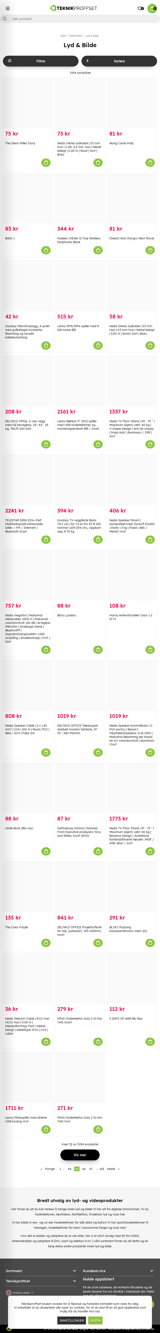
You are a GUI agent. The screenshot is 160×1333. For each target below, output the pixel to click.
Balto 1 (10, 238)
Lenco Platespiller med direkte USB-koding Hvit (26, 1119)
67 (90, 1169)
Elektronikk (75, 35)
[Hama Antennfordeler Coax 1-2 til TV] (132, 575)
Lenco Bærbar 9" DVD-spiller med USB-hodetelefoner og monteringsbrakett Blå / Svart (78, 425)
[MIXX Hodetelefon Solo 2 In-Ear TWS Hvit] (80, 1077)
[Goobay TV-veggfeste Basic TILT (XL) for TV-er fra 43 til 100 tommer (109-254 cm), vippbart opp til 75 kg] (80, 480)
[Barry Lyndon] (80, 575)
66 (84, 1169)
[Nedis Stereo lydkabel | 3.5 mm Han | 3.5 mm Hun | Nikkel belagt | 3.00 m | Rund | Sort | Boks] (132, 286)
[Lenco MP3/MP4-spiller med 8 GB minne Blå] (80, 286)
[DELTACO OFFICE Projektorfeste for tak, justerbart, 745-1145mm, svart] (80, 887)
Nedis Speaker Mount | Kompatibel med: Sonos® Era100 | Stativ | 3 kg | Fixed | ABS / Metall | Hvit (132, 525)
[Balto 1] (28, 198)
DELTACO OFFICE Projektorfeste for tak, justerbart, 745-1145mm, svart (79, 931)
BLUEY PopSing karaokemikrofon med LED (128, 929)
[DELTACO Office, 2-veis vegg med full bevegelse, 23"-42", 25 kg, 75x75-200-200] (28, 381)
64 (69, 1169)
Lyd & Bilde (92, 35)
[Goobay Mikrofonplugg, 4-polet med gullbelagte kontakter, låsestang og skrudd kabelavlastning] (28, 286)
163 (102, 1169)
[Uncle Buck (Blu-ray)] (28, 788)
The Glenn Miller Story (20, 143)
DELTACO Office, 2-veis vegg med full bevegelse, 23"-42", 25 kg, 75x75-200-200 (26, 425)
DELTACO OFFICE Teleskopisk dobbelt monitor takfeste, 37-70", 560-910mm (77, 729)
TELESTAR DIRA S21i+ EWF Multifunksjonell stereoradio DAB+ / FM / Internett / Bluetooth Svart (24, 525)
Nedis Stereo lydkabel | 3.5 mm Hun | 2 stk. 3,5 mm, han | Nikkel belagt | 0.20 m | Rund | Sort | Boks (79, 148)
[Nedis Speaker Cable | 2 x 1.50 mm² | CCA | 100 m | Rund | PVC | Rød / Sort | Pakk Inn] (28, 685)
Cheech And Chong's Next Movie (131, 238)
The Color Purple (16, 927)
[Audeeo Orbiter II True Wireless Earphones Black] (80, 198)
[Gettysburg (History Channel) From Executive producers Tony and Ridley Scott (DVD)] (80, 788)
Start (63, 35)
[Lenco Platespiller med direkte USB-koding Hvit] (28, 1077)
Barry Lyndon (66, 615)
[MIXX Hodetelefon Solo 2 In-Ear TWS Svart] (80, 978)
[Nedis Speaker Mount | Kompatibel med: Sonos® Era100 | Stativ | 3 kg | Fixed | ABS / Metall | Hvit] (132, 480)
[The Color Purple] (28, 887)
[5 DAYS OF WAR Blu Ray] (132, 978)
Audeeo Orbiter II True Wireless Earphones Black (78, 240)
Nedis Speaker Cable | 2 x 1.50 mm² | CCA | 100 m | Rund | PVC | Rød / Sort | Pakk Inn (27, 729)
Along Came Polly (121, 143)
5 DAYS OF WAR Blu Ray (125, 1018)
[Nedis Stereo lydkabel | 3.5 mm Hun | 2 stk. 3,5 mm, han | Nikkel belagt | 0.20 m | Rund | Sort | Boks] (80, 103)
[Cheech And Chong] (132, 198)
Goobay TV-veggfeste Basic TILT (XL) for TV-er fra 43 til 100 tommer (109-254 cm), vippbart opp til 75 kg (79, 525)
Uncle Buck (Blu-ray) (19, 828)
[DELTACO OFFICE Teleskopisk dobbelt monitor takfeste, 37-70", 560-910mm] (80, 685)
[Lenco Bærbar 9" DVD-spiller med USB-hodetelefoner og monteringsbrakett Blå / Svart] (80, 381)
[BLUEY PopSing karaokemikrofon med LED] (132, 887)
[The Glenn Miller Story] (28, 103)
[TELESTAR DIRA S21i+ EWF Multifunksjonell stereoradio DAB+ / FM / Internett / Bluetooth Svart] (28, 480)
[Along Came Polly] (132, 103)
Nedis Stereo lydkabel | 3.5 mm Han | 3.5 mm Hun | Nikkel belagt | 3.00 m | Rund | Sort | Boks (132, 329)
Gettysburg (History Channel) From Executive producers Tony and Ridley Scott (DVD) (79, 832)
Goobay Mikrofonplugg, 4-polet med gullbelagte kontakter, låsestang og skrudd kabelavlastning (27, 331)
